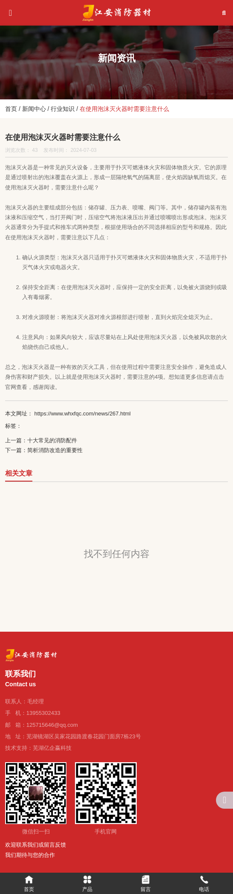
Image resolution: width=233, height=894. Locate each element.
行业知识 (63, 108)
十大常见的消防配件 (52, 440)
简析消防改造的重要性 (55, 450)
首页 (12, 108)
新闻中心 (34, 108)
